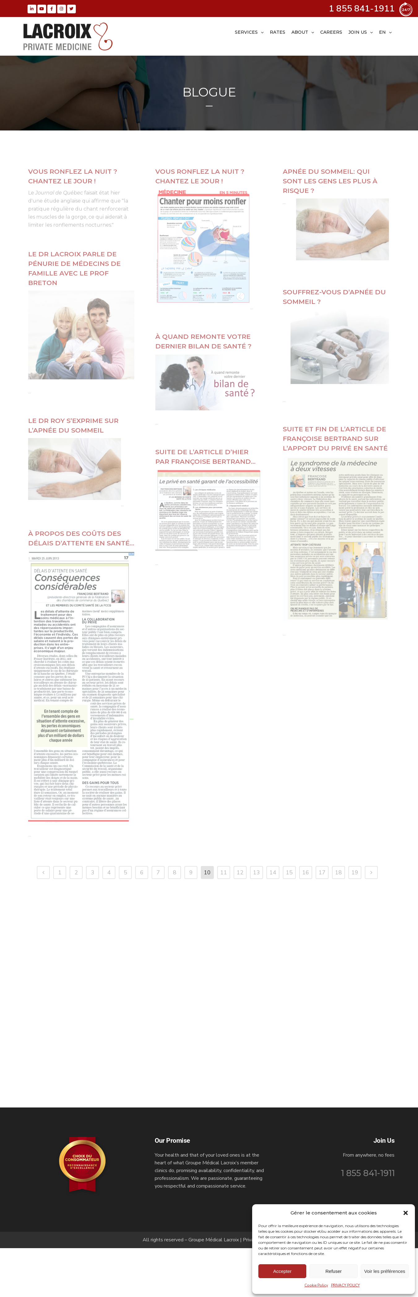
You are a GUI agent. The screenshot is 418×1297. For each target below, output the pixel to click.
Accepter (282, 1271)
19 (354, 1132)
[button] (406, 1213)
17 (322, 1132)
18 (338, 1132)
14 (272, 1132)
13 (256, 1132)
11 (223, 1132)
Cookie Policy (316, 1285)
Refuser (333, 1271)
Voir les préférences (384, 1271)
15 (289, 1132)
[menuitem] (385, 32)
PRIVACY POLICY (345, 1285)
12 (240, 1132)
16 (305, 1132)
